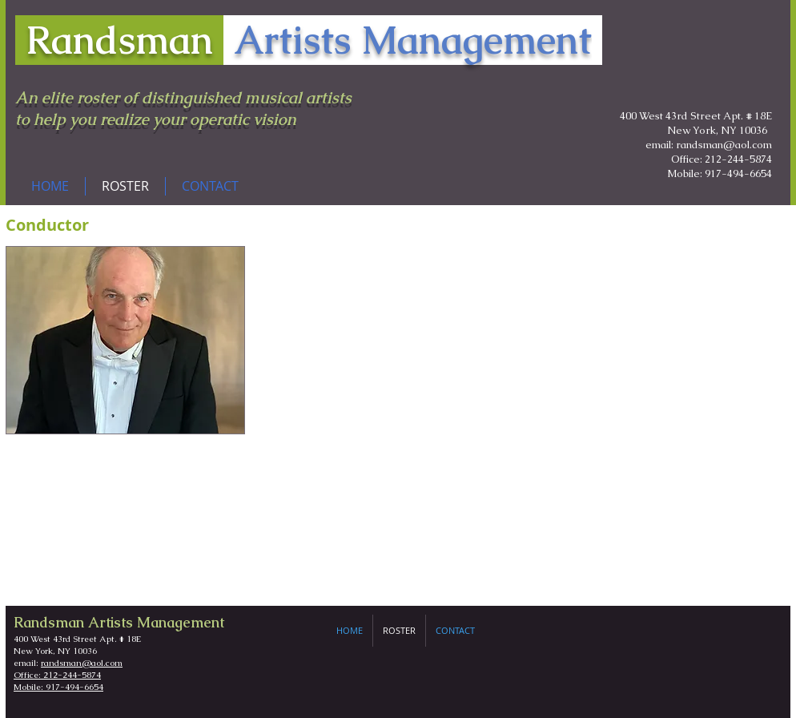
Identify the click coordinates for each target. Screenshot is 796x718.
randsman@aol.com (82, 662)
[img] (125, 340)
